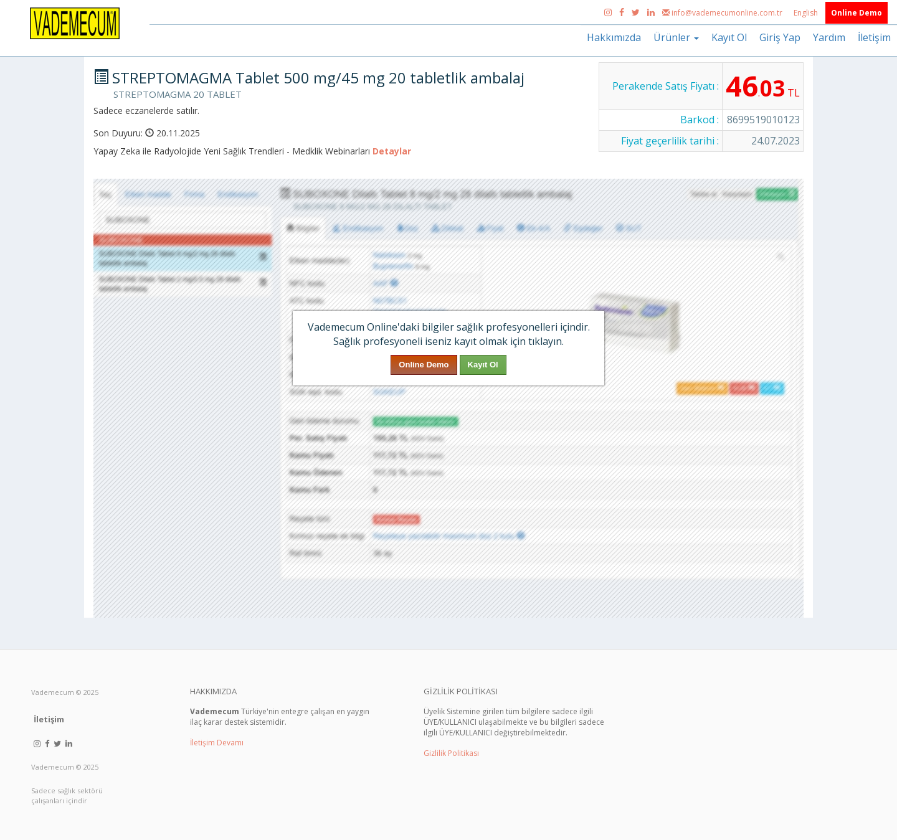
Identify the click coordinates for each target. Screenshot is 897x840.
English (807, 12)
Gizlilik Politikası (451, 753)
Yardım (829, 37)
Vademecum (52, 692)
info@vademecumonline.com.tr (723, 12)
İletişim (874, 37)
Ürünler (676, 37)
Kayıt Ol (729, 37)
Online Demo (856, 12)
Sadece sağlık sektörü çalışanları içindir (67, 795)
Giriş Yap (779, 37)
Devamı (230, 742)
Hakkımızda (614, 37)
